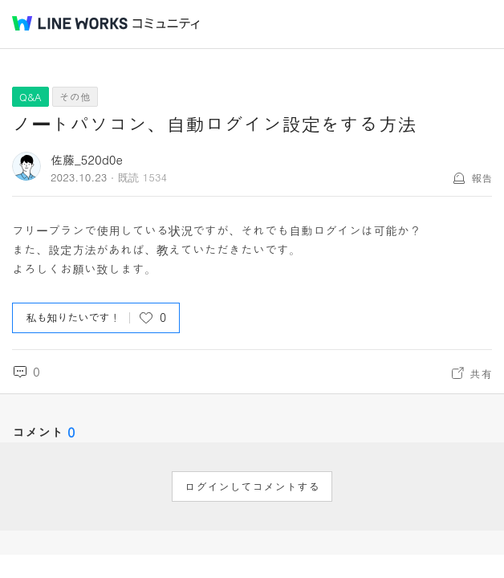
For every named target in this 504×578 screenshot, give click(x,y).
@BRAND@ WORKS (70, 23)
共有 (480, 373)
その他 (75, 96)
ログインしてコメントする (252, 486)
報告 (481, 177)
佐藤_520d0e (87, 159)
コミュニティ (166, 24)
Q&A (30, 96)
